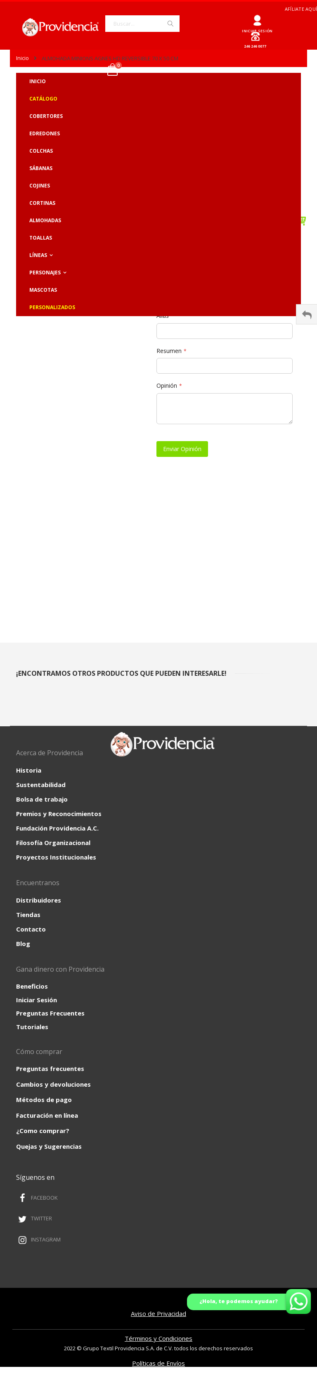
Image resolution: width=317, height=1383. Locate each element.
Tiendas (28, 914)
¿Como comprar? (42, 1130)
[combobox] (142, 23)
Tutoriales (32, 1027)
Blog (23, 943)
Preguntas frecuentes (50, 1068)
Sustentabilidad (41, 784)
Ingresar (257, 17)
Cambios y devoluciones (53, 1084)
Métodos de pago (44, 1099)
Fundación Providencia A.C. (57, 828)
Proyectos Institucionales (56, 857)
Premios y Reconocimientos (59, 813)
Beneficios (32, 986)
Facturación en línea (47, 1115)
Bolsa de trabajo (42, 799)
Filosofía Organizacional (53, 842)
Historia (28, 770)
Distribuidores (38, 900)
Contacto (31, 929)
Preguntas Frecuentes (50, 1013)
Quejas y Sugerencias (49, 1146)
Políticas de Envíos (158, 1363)
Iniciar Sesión (36, 1000)
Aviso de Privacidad (158, 1313)
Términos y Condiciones (158, 1338)
